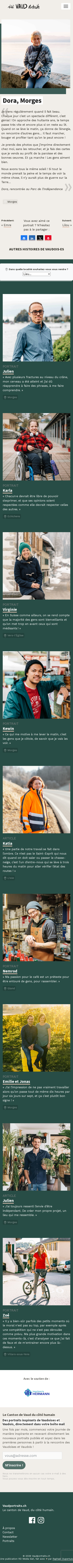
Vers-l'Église (13, 635)
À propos (9, 1528)
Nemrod (10, 971)
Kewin (8, 728)
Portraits (8, 1541)
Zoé (6, 1315)
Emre (7, 225)
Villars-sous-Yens (16, 1354)
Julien (8, 371)
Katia (7, 843)
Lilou (65, 225)
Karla (7, 490)
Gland (9, 988)
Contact (8, 1532)
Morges (10, 202)
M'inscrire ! (14, 1465)
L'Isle (9, 878)
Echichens (12, 516)
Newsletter (10, 1536)
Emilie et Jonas (16, 1081)
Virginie (10, 609)
